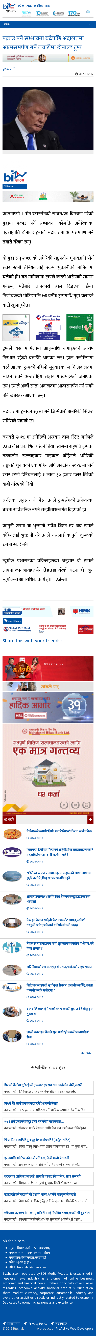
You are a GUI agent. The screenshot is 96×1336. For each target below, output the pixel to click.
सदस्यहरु (61, 1324)
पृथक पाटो (9, 69)
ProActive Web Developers (74, 1328)
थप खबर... (87, 1053)
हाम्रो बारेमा (13, 1324)
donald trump (12, 621)
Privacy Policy (37, 1324)
